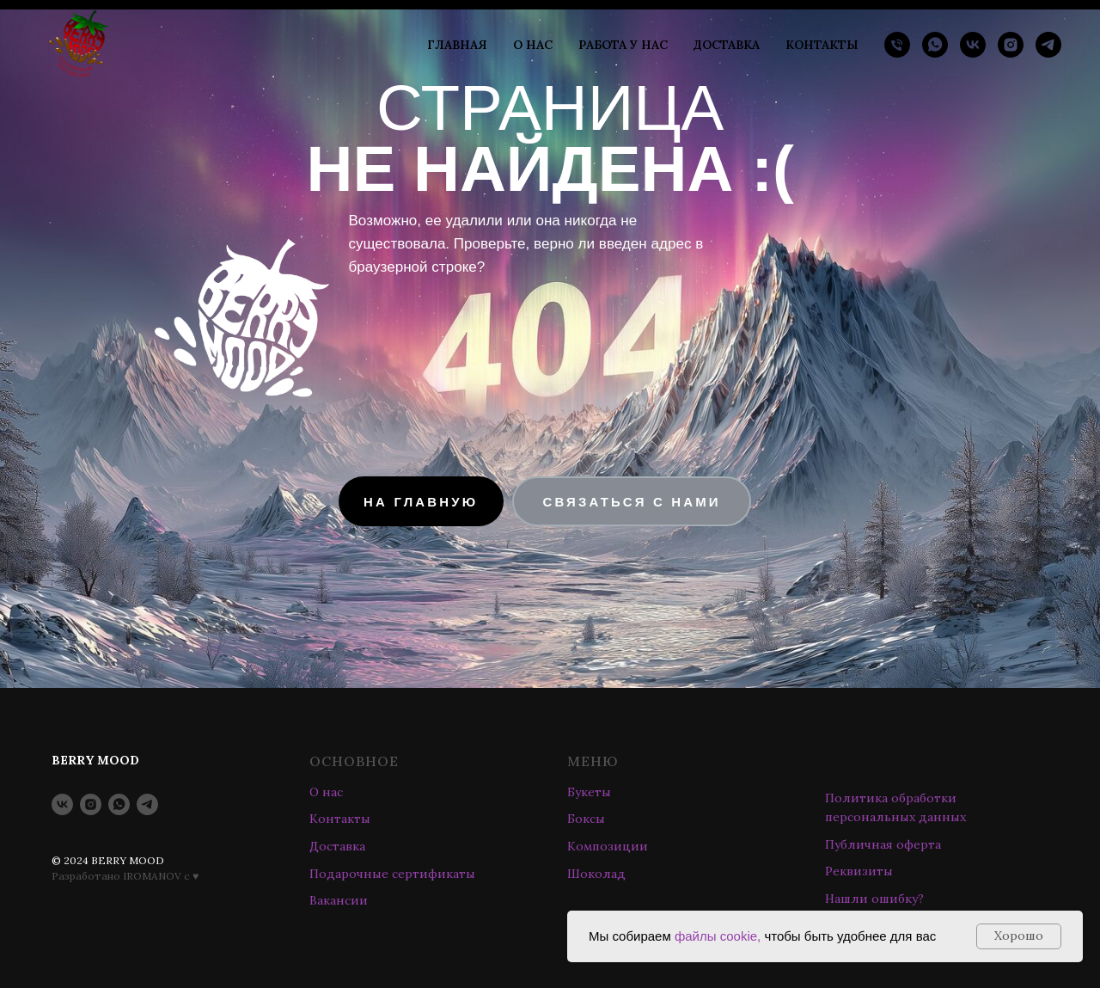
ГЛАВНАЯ (457, 44)
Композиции (607, 846)
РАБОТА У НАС (623, 44)
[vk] (973, 45)
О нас (326, 792)
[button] (631, 501)
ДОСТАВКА (727, 44)
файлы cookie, (718, 936)
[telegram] (1048, 45)
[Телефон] (897, 45)
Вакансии (338, 900)
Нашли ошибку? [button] (874, 898)
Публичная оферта (883, 844)
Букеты (589, 792)
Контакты (339, 818)
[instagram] (1011, 45)
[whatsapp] (935, 45)
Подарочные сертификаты (392, 873)
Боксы (586, 818)
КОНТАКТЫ (822, 44)
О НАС (533, 44)
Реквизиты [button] (859, 871)
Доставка (337, 846)
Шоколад (596, 873)
